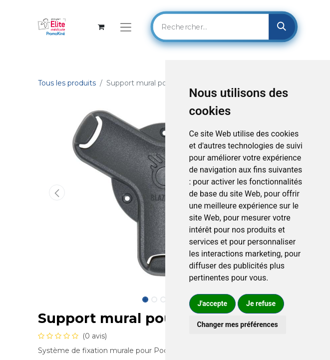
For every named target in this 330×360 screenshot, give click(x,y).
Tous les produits (67, 83)
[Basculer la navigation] (125, 26)
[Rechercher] (282, 27)
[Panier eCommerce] (101, 27)
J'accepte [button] (213, 304)
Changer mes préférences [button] (237, 324)
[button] (57, 192)
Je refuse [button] (261, 304)
